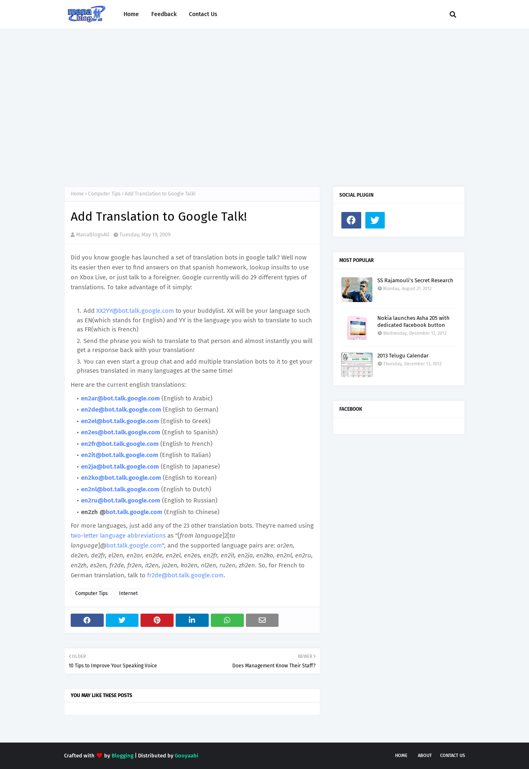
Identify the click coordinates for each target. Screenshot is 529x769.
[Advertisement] (264, 99)
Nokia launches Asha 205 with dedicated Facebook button (413, 321)
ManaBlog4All (93, 234)
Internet (128, 593)
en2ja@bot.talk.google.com (120, 466)
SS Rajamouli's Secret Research (415, 280)
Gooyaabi (186, 755)
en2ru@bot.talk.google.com (120, 500)
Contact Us (452, 755)
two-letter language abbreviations (118, 535)
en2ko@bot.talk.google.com (121, 477)
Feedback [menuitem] (163, 14)
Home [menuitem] (131, 14)
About (425, 755)
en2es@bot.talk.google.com (120, 432)
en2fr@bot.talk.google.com (120, 444)
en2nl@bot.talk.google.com (120, 489)
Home (77, 194)
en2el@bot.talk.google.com (120, 421)
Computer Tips (104, 194)
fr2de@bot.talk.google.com (185, 575)
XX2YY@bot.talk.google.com (135, 310)
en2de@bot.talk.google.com (121, 409)
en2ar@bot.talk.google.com (120, 398)
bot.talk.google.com (134, 512)
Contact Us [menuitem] (203, 14)
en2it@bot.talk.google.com (119, 455)
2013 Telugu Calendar (403, 355)
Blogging (122, 755)
